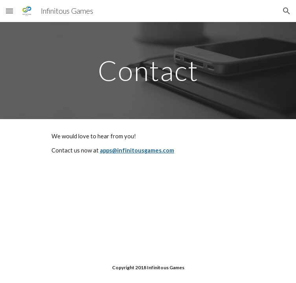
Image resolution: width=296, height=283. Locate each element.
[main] (148, 70)
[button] (9, 11)
